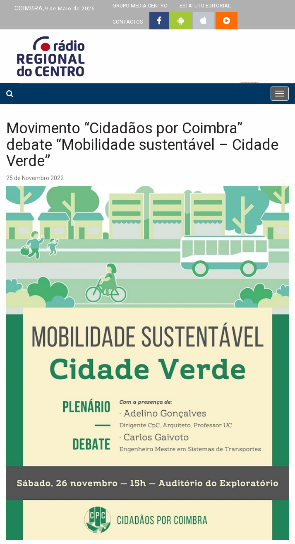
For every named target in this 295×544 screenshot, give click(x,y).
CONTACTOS (128, 22)
